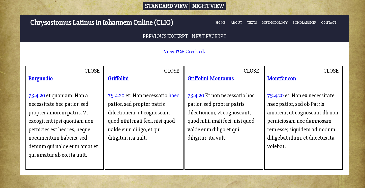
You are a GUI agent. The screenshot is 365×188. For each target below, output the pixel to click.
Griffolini (118, 78)
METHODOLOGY (275, 22)
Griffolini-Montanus (211, 78)
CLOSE (92, 70)
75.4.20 (36, 95)
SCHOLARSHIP (304, 22)
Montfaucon (281, 78)
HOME (221, 22)
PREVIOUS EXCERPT (165, 36)
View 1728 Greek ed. (184, 51)
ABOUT (236, 22)
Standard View (166, 6)
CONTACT (328, 22)
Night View (208, 6)
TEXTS (252, 22)
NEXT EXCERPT (209, 36)
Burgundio (40, 78)
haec (173, 95)
